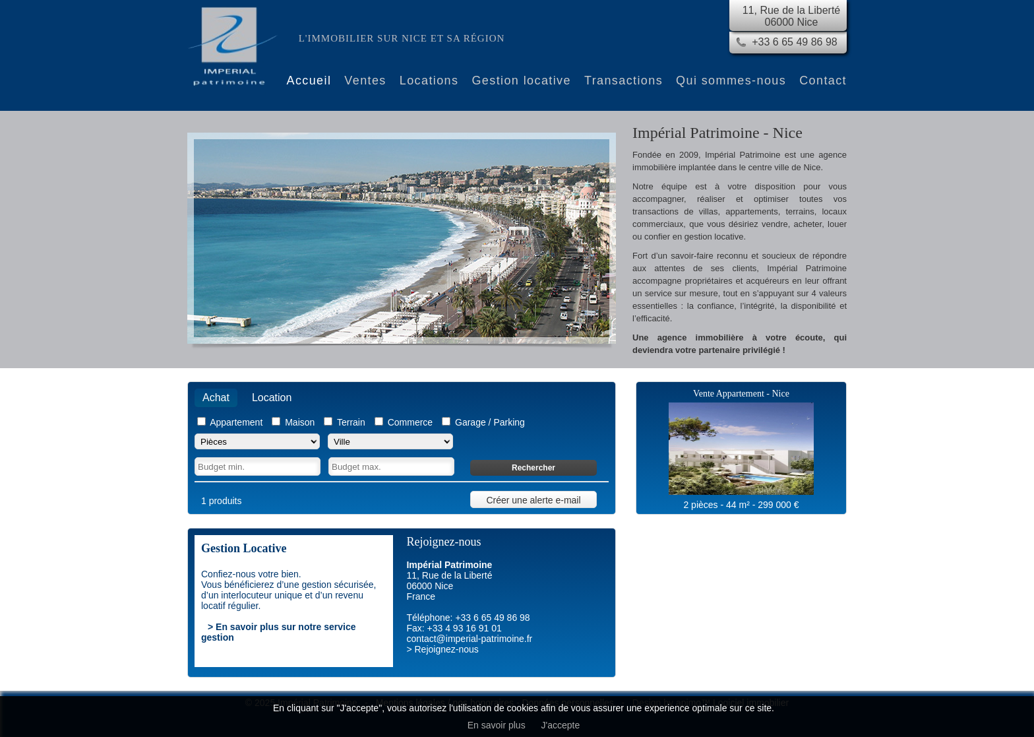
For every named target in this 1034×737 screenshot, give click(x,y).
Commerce (410, 422)
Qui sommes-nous (731, 80)
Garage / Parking (490, 422)
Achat (215, 397)
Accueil (309, 80)
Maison (300, 422)
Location (272, 397)
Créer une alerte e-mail (533, 500)
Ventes (365, 80)
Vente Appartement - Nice (741, 394)
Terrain (351, 422)
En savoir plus (497, 725)
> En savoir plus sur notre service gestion (278, 632)
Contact (823, 80)
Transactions (623, 80)
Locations (429, 80)
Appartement (236, 422)
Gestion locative (520, 80)
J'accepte (560, 725)
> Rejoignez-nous (442, 649)
